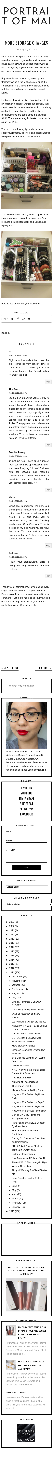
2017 (11, 947)
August (15, 993)
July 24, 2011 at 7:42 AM (18, 501)
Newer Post (11, 668)
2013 (11, 964)
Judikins (13, 553)
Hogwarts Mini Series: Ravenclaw (29, 1111)
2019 (11, 939)
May (14, 1190)
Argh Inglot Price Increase (25, 1082)
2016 (11, 951)
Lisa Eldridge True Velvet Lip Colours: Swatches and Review (32, 1365)
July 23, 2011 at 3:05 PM (18, 355)
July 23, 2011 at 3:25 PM (18, 393)
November (17, 981)
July (14, 997)
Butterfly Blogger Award (23, 1154)
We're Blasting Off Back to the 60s (29, 1022)
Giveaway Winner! (21, 1065)
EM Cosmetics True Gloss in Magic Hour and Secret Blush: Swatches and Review (26, 1270)
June (14, 1186)
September (17, 989)
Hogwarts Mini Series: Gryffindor (28, 1106)
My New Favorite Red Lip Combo (28, 1090)
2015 (11, 955)
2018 (11, 943)
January (16, 1207)
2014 (11, 960)
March (15, 1198)
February (16, 1203)
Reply (48, 382)
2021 (11, 930)
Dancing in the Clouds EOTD (26, 1033)
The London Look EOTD (24, 1086)
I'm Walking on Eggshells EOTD (28, 1009)
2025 (11, 922)
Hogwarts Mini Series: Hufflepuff (28, 1102)
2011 (11, 972)
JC (10, 351)
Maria (12, 497)
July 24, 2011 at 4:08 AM (18, 456)
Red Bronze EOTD (21, 1077)
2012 (11, 968)
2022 (11, 926)
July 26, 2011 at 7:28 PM (18, 557)
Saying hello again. (16, 1392)
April (14, 1194)
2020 (11, 934)
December (17, 976)
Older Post (42, 668)
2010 (11, 1211)
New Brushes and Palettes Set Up (29, 1158)
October (16, 985)
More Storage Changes (23, 1046)
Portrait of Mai (26, 17)
